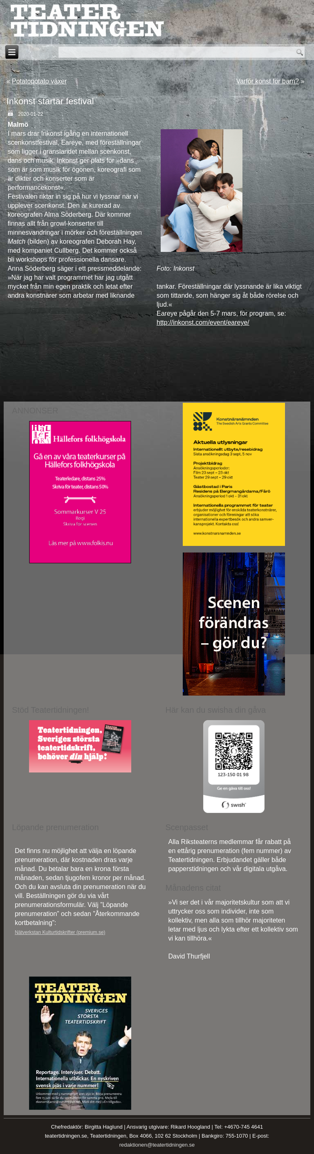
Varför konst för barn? (267, 81)
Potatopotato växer (39, 81)
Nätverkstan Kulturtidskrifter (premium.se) (60, 932)
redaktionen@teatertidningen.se (157, 1145)
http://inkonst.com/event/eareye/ (203, 322)
